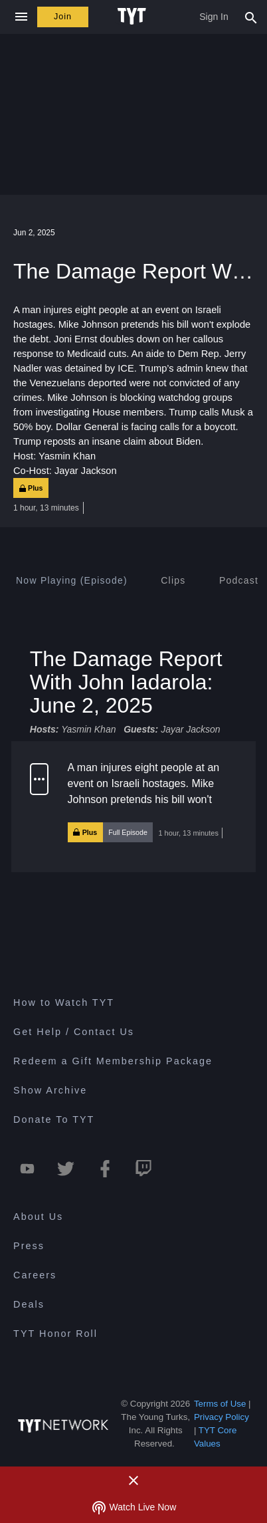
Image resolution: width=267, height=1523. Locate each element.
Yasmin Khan (88, 730)
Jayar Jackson (190, 730)
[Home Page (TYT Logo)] (134, 17)
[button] (133, 807)
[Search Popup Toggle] (251, 17)
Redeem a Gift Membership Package (113, 1061)
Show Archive (50, 1090)
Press (28, 1245)
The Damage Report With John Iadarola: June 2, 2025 (126, 682)
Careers (34, 1275)
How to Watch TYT (63, 1002)
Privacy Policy (221, 1417)
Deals (28, 1304)
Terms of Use (220, 1404)
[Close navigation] (21, 17)
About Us (38, 1216)
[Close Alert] (133, 1480)
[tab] (71, 580)
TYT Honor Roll (55, 1333)
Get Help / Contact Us (73, 1031)
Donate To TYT (53, 1119)
